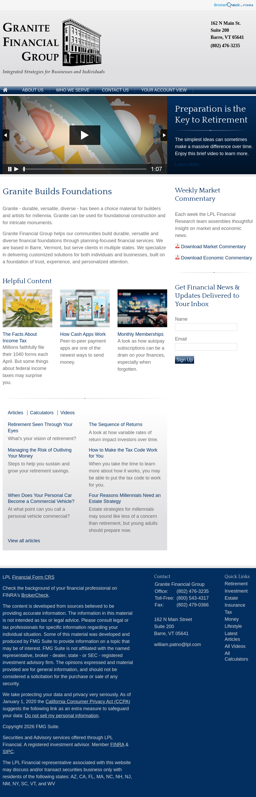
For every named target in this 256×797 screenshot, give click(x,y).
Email (181, 339)
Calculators (42, 412)
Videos (67, 412)
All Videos (235, 646)
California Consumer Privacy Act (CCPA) (87, 701)
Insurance (235, 605)
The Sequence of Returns (115, 424)
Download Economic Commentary (216, 257)
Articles (15, 412)
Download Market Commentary (213, 246)
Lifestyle (233, 626)
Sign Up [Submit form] (184, 359)
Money (232, 619)
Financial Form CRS (33, 577)
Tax (228, 612)
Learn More (187, 164)
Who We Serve (73, 90)
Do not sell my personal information (61, 715)
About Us (33, 90)
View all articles (24, 540)
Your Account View (164, 90)
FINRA (117, 744)
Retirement (236, 583)
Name (181, 319)
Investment (236, 591)
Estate (231, 598)
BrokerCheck (34, 595)
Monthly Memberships (141, 334)
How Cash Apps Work (83, 334)
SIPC (8, 751)
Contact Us (115, 90)
